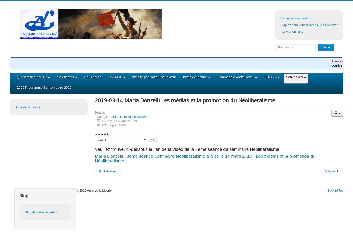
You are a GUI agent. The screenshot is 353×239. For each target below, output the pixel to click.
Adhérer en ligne (292, 31)
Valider (326, 47)
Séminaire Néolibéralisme (130, 117)
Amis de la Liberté (27, 107)
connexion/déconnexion (297, 18)
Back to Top (335, 190)
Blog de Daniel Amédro (41, 212)
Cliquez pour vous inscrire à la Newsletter (309, 25)
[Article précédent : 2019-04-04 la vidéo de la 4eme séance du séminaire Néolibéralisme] (108, 171)
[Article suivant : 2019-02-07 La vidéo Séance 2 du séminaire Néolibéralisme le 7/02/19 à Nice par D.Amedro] (332, 171)
